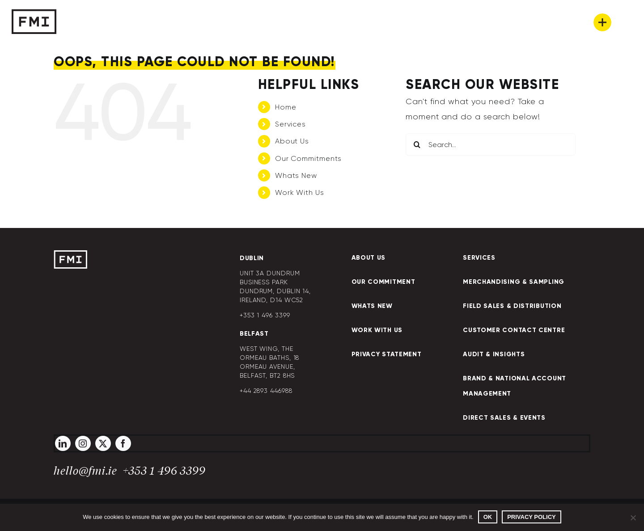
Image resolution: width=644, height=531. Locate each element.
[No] (632, 517)
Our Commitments (308, 158)
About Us (292, 141)
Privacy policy (531, 517)
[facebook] (123, 443)
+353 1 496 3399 (164, 471)
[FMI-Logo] (70, 254)
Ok (487, 517)
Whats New (296, 175)
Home (286, 107)
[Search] (417, 144)
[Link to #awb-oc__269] (602, 22)
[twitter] (103, 443)
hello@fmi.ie (85, 471)
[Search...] (491, 144)
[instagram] (83, 443)
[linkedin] (63, 443)
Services (290, 124)
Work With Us (299, 192)
